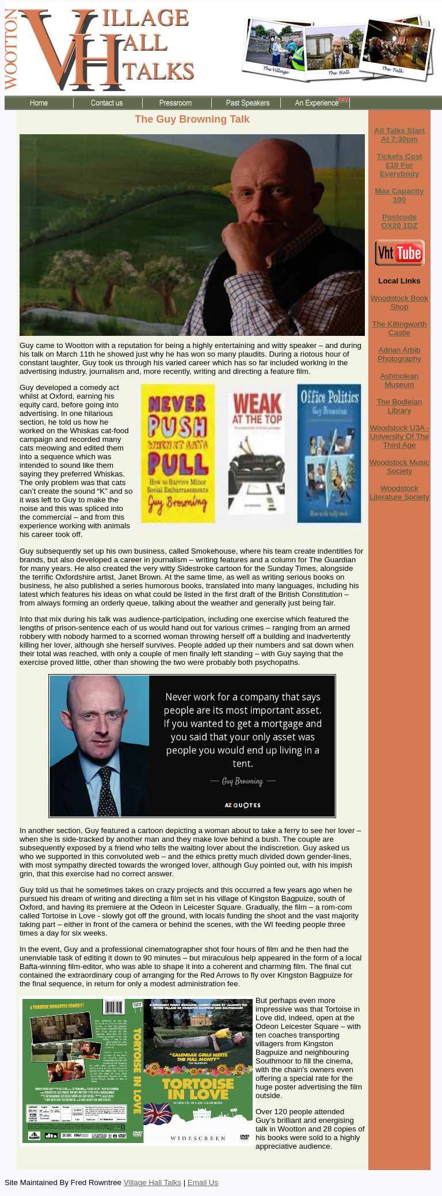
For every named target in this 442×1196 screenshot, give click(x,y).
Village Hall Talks (152, 1182)
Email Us (203, 1182)
